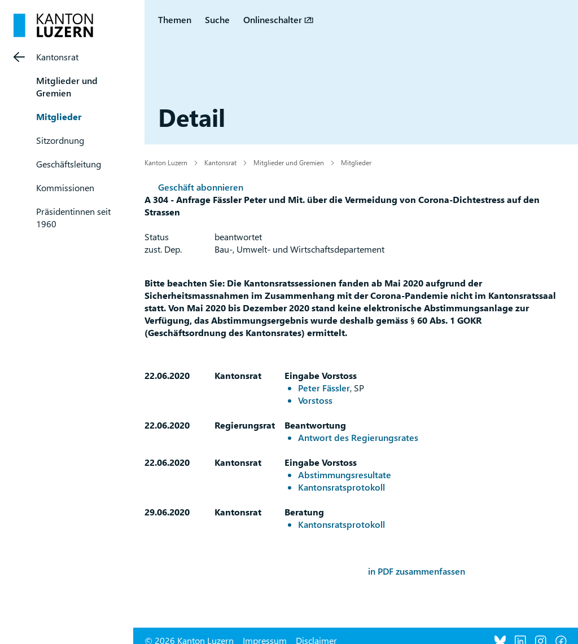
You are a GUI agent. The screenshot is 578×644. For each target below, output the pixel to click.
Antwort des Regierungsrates (358, 437)
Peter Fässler (324, 388)
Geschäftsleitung (68, 164)
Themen (174, 19)
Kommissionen (65, 187)
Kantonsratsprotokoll (341, 487)
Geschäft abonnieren (200, 187)
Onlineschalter (272, 19)
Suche (217, 19)
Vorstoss (315, 400)
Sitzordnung (60, 140)
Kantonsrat (57, 57)
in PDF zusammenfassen (416, 571)
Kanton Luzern (165, 162)
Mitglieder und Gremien (67, 86)
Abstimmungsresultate (344, 474)
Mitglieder (58, 116)
